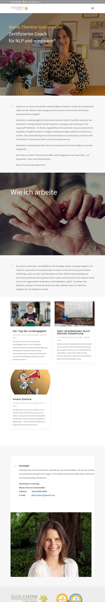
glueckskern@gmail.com (43, 496)
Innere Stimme (22, 399)
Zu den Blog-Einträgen (52, 439)
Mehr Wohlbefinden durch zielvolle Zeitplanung (73, 332)
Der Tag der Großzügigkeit (29, 331)
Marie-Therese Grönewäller (27, 335)
